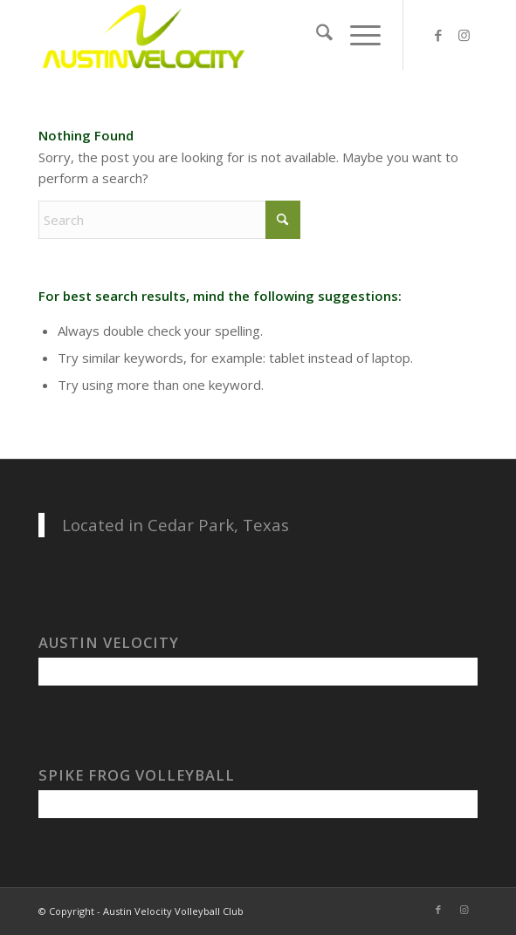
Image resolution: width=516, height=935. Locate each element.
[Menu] (357, 35)
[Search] (316, 35)
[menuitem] (316, 35)
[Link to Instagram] (464, 35)
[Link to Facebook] (438, 35)
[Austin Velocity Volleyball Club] (213, 35)
